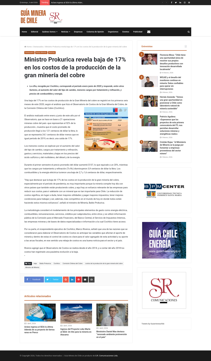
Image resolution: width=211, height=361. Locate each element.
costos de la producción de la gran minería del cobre (104, 263)
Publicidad (137, 32)
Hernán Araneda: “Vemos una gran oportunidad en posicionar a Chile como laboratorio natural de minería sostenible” (171, 103)
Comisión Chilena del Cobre (72, 263)
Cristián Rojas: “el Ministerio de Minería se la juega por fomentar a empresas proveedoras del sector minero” (173, 148)
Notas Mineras (41, 52)
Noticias (64, 32)
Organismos (113, 32)
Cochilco (57, 263)
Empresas (78, 32)
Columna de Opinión (95, 32)
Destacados (38, 47)
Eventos (125, 32)
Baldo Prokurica (45, 263)
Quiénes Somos (49, 32)
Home (24, 32)
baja (35, 263)
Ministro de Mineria (32, 267)
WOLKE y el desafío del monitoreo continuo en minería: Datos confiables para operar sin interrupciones (171, 83)
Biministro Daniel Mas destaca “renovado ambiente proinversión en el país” (111, 334)
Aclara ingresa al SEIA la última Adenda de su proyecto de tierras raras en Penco (39, 330)
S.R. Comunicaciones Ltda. (106, 356)
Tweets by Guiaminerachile (153, 324)
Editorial (34, 32)
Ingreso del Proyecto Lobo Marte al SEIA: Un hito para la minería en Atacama (75, 332)
